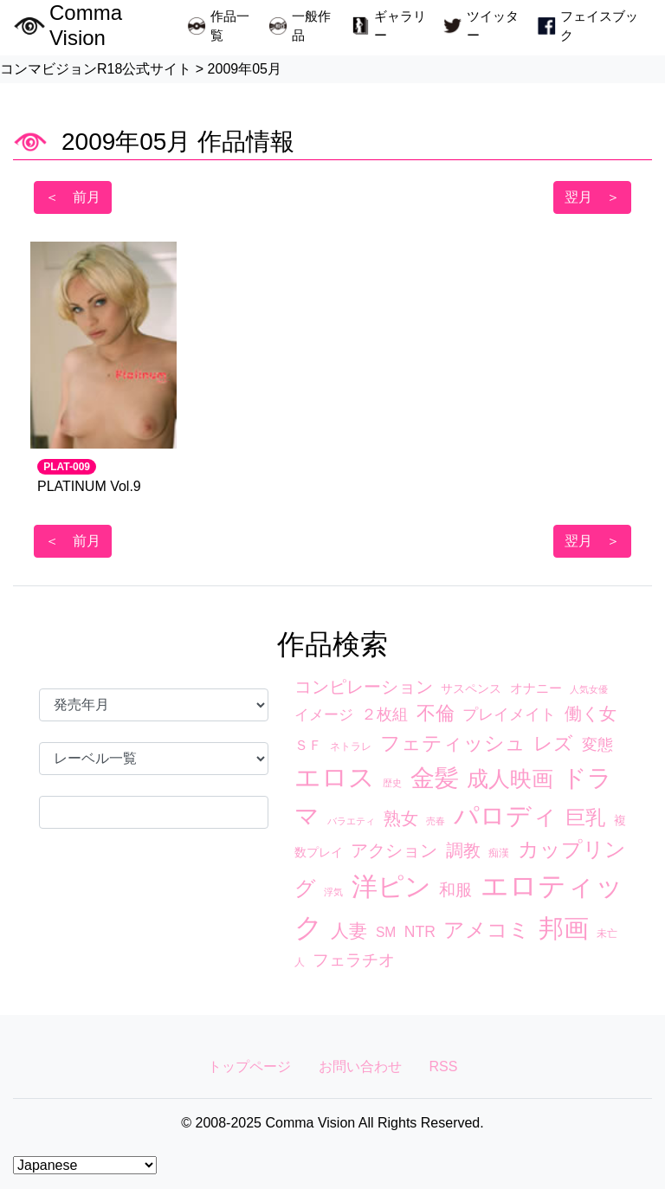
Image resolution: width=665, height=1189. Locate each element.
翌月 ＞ (592, 197)
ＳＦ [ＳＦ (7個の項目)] (308, 745)
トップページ (249, 1066)
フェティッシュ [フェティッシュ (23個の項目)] (453, 743)
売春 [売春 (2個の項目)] (435, 821)
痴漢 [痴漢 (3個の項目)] (498, 853)
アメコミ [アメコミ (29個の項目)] (486, 929)
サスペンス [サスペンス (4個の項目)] (471, 688)
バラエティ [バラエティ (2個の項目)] (351, 821)
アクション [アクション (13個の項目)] (394, 850)
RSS (443, 1066)
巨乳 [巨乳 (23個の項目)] (585, 817)
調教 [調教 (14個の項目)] (463, 850)
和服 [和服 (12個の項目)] (455, 890)
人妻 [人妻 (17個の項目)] (349, 930)
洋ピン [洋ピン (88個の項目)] (391, 886)
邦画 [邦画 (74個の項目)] (564, 928)
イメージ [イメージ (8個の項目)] (323, 715)
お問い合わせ (360, 1066)
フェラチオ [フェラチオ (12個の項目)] (354, 960)
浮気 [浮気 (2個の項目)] (333, 892)
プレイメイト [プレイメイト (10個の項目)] (509, 714)
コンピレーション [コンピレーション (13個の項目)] (363, 686)
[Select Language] (85, 1165)
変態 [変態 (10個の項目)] (597, 744)
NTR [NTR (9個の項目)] (420, 931)
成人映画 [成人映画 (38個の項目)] (510, 778)
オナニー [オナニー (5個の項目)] (536, 688)
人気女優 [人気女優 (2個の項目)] (589, 689)
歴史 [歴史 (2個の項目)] (392, 783)
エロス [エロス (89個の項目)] (334, 777)
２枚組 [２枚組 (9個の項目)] (384, 714)
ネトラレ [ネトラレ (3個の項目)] (350, 746)
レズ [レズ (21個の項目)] (553, 743)
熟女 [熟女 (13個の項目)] (401, 818)
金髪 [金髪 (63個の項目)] (434, 778)
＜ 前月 (72, 197)
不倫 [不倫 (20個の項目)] (435, 713)
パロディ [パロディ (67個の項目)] (506, 816)
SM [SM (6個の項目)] (386, 932)
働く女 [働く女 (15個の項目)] (591, 713)
